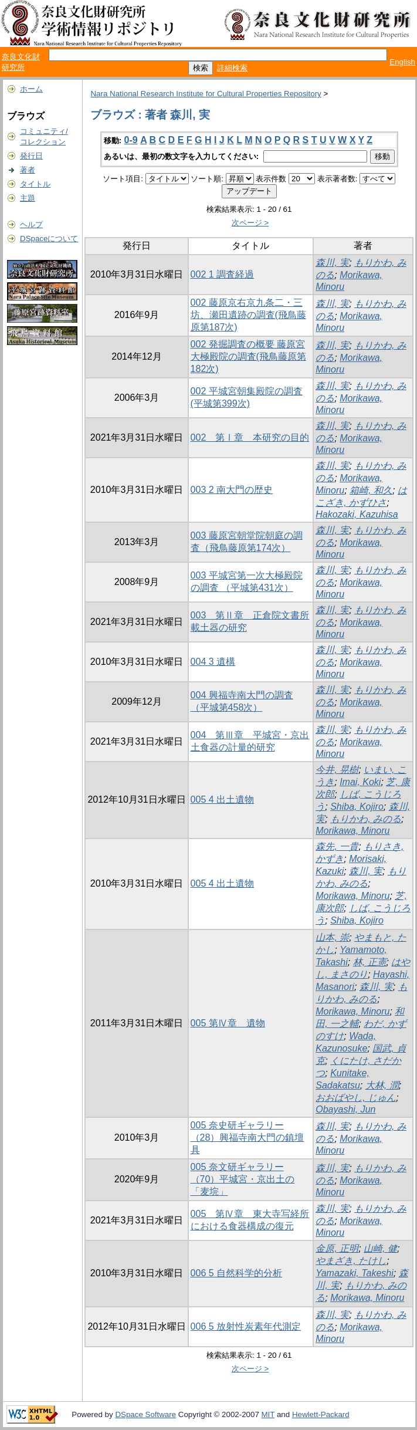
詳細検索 (232, 67)
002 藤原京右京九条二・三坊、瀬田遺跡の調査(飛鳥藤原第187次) (248, 315)
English (402, 62)
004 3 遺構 (213, 662)
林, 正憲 (370, 962)
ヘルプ (31, 224)
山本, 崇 (332, 937)
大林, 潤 (382, 1085)
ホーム (31, 88)
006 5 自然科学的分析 (236, 1273)
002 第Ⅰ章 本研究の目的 (250, 437)
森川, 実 (332, 263)
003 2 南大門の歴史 (232, 490)
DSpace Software (145, 1414)
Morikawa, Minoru (352, 831)
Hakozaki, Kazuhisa (357, 514)
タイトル (35, 184)
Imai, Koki (360, 782)
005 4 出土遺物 (222, 799)
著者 (27, 169)
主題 (27, 198)
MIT (268, 1414)
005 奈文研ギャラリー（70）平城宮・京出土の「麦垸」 (243, 1179)
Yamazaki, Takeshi (355, 1273)
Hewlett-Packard (321, 1414)
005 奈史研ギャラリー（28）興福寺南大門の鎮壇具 (247, 1137)
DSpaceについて (49, 238)
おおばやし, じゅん (356, 1098)
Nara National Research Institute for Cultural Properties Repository (205, 93)
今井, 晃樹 (337, 770)
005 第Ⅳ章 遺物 (228, 1023)
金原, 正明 (337, 1248)
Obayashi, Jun (345, 1109)
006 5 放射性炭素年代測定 (246, 1326)
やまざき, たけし (351, 1261)
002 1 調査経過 (222, 274)
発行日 (31, 155)
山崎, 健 (380, 1248)
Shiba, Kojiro (357, 807)
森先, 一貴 (337, 846)
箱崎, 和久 (371, 490)
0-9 (131, 140)
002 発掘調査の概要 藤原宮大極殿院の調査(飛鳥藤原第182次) (248, 356)
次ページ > (250, 222)
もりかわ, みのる (365, 819)
